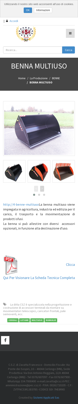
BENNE (56, 78)
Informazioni (43, 10)
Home (22, 78)
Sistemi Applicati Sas (46, 397)
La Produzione (39, 78)
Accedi (12, 21)
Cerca (68, 50)
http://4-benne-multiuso (21, 204)
